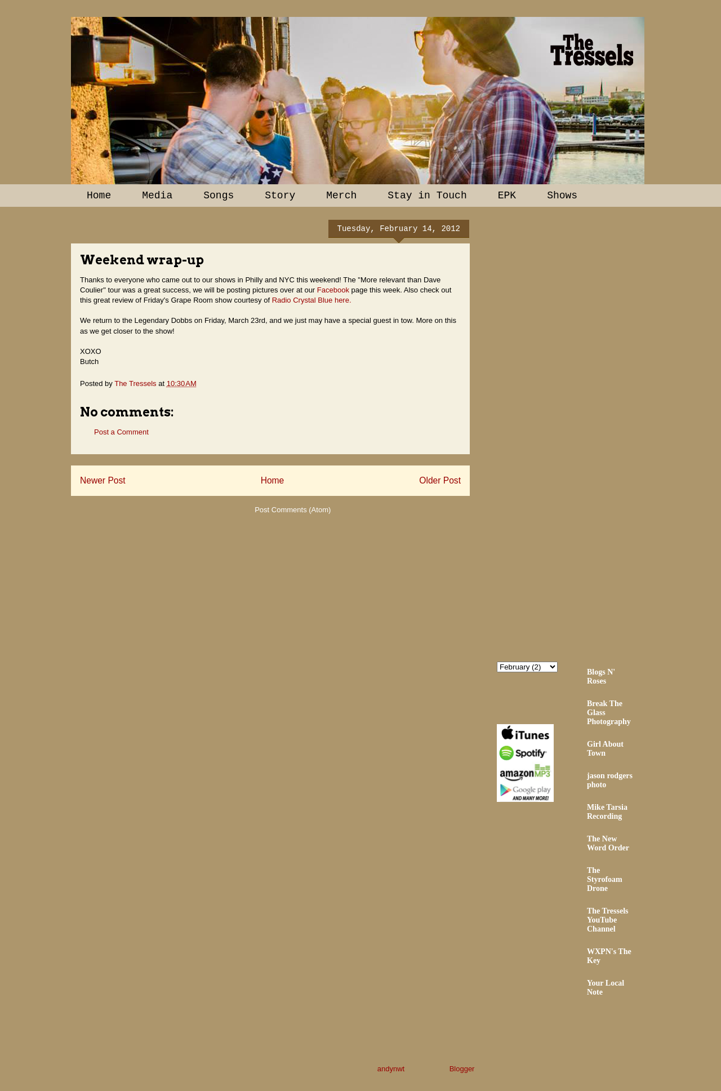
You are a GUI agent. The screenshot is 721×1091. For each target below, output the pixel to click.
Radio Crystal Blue (302, 300)
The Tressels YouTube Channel (608, 920)
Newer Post (103, 480)
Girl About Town (605, 748)
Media (157, 195)
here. (343, 300)
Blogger (461, 1069)
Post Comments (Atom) (293, 509)
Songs (218, 195)
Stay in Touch (427, 195)
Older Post (440, 480)
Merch (341, 195)
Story (280, 195)
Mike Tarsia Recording (607, 812)
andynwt (390, 1069)
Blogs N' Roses (601, 676)
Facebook (333, 290)
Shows (562, 195)
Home (99, 195)
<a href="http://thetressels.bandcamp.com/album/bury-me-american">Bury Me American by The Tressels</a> (595, 432)
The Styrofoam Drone (604, 879)
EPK (507, 195)
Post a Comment (121, 432)
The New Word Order (608, 843)
